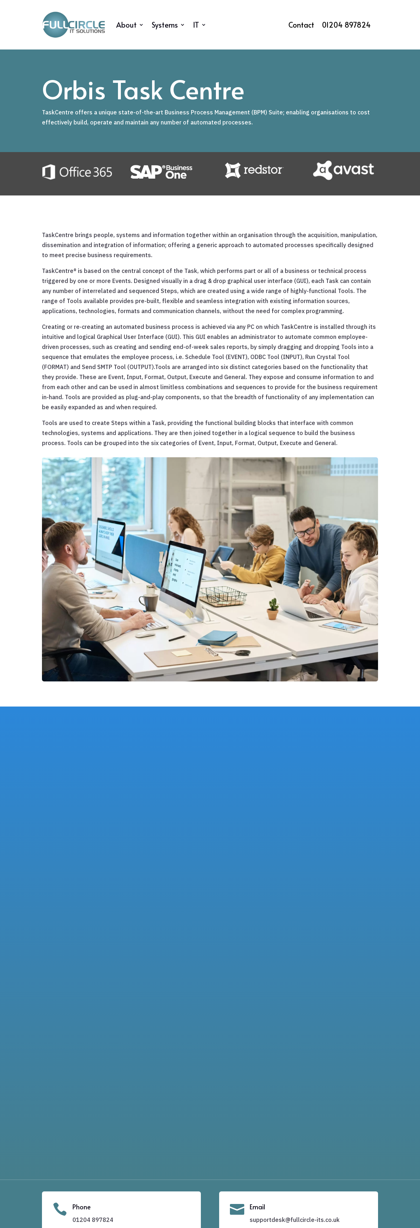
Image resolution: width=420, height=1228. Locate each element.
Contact (301, 26)
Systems (165, 25)
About (126, 25)
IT (196, 25)
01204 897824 (346, 26)
